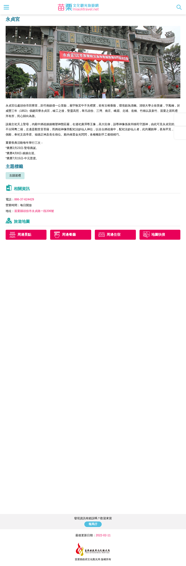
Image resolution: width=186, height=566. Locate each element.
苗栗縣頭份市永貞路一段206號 (34, 211)
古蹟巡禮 (15, 175)
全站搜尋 (180, 7)
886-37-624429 (24, 199)
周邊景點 (24, 235)
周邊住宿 (113, 235)
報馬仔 (93, 524)
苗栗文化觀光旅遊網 (78, 7)
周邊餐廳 (69, 235)
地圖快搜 (158, 235)
